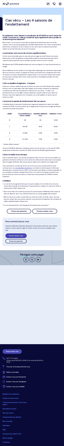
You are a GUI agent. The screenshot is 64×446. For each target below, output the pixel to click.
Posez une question (19, 211)
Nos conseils (7, 421)
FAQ (4, 430)
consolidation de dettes (23, 168)
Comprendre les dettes (12, 417)
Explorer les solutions (11, 394)
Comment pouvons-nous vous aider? (15, 403)
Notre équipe (8, 438)
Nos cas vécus (8, 413)
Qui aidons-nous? (9, 409)
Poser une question (16, 241)
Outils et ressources (11, 398)
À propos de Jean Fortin (12, 434)
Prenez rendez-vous (45, 211)
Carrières (6, 442)
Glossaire (6, 425)
